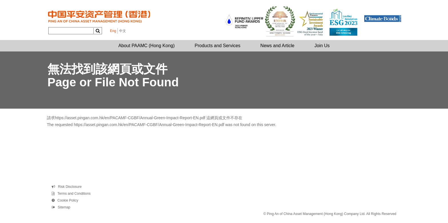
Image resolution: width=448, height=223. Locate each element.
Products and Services (217, 45)
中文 (122, 31)
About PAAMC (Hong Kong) (146, 45)
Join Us (322, 45)
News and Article (277, 45)
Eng (113, 31)
